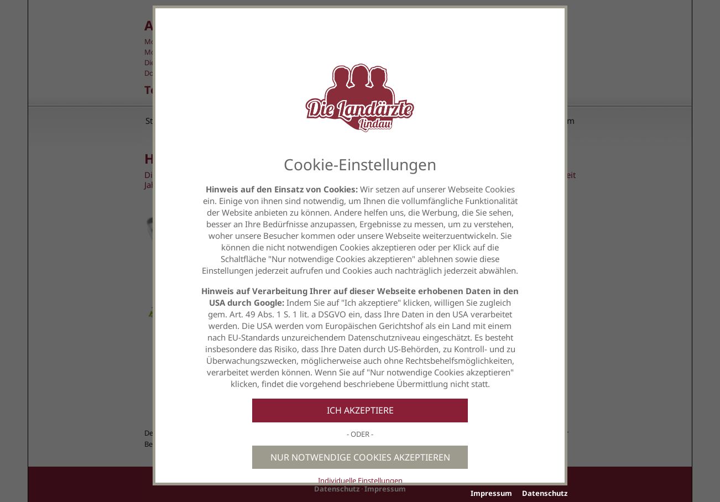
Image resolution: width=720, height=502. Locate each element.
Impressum (491, 493)
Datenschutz (544, 493)
